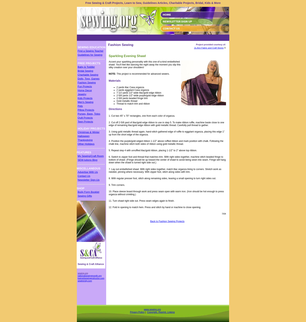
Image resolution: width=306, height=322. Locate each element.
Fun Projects (85, 86)
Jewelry (82, 94)
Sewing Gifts (85, 195)
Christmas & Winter (89, 132)
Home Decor (85, 90)
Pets (80, 106)
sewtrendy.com (85, 281)
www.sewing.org (152, 309)
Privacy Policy (137, 312)
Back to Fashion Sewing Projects (167, 221)
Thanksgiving (85, 140)
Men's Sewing (85, 102)
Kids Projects (85, 98)
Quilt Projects (85, 117)
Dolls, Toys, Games (89, 78)
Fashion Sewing (87, 82)
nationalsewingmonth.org (89, 276)
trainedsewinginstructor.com (91, 278)
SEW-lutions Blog (87, 159)
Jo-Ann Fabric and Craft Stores (209, 48)
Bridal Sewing (85, 70)
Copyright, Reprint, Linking (161, 312)
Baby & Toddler (86, 66)
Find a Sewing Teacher (90, 50)
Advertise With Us (88, 172)
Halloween (84, 136)
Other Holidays (86, 143)
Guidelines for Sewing (90, 54)
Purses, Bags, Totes (89, 113)
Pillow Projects (86, 109)
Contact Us (84, 175)
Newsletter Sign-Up (89, 179)
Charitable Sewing (88, 74)
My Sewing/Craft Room (91, 156)
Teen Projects (85, 121)
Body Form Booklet (88, 192)
